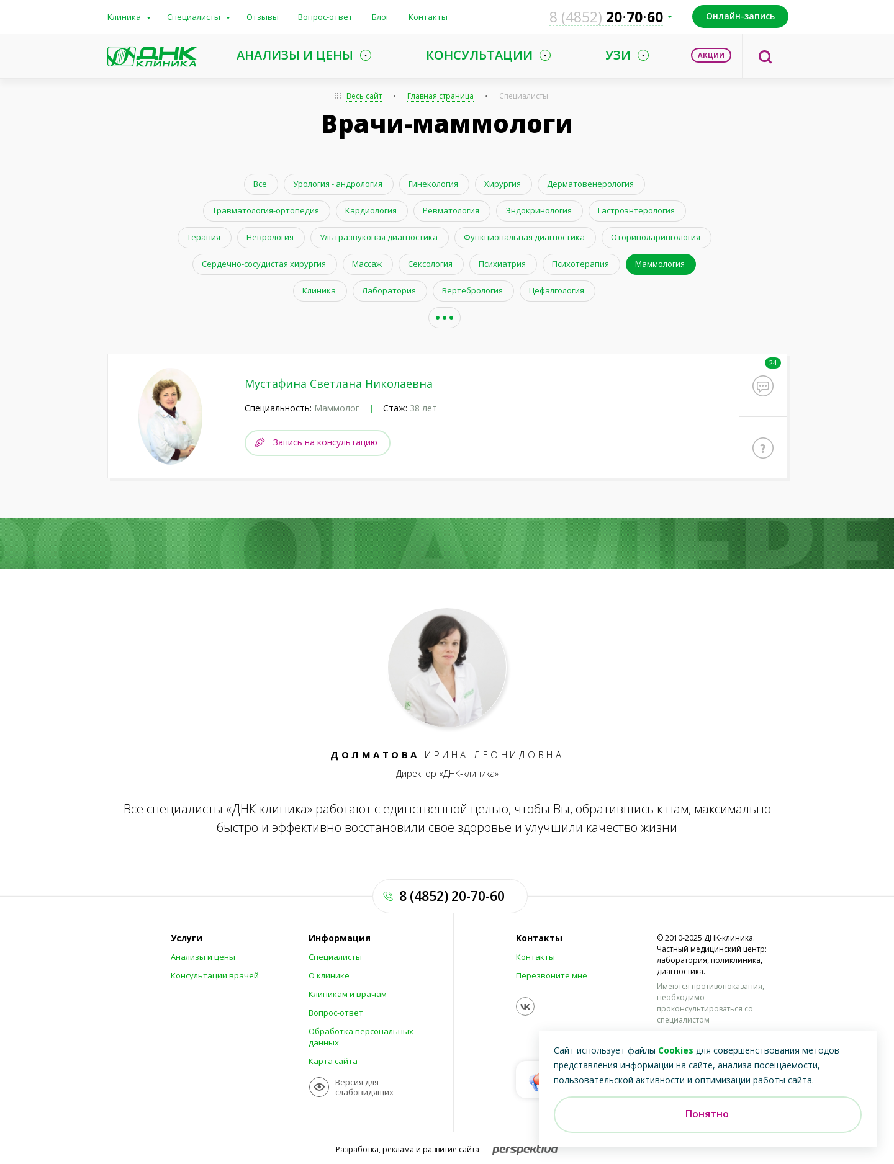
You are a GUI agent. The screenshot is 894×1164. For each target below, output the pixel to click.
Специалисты (193, 16)
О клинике (329, 975)
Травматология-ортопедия (265, 210)
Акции (711, 55)
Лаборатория (389, 290)
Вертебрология (472, 290)
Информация (340, 938)
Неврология (270, 237)
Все (260, 183)
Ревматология (451, 210)
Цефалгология (556, 290)
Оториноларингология (655, 237)
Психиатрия (502, 263)
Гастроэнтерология (636, 210)
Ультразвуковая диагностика (379, 237)
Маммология (660, 263)
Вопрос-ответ (325, 16)
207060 (606, 16)
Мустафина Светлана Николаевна (339, 383)
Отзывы (262, 16)
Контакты (428, 16)
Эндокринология (538, 210)
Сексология (430, 263)
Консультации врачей (215, 975)
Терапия (203, 237)
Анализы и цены (203, 956)
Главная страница (440, 96)
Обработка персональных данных (361, 1037)
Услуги (186, 938)
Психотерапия (580, 263)
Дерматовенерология (590, 183)
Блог (380, 16)
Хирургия (502, 183)
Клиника (124, 16)
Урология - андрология (337, 183)
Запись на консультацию (325, 442)
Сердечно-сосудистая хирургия (264, 263)
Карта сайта (333, 1061)
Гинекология (433, 183)
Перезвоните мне (551, 975)
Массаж (367, 263)
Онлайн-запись (740, 16)
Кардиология (371, 210)
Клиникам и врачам (348, 994)
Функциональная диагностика (524, 237)
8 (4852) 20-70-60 (452, 896)
